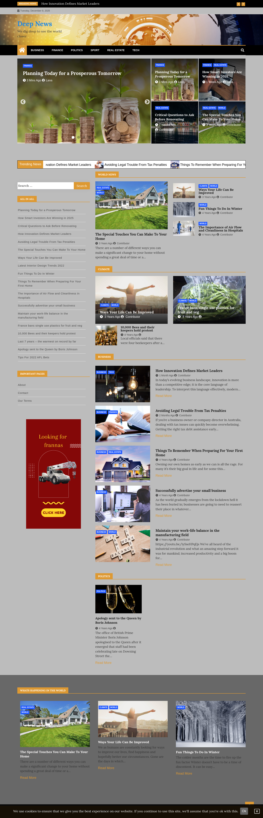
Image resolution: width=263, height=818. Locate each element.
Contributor (232, 124)
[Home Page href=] (22, 51)
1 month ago (165, 375)
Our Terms (25, 400)
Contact (23, 392)
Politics (77, 50)
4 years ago (207, 212)
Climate (203, 186)
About (22, 384)
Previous (22, 101)
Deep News (34, 24)
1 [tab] (73, 137)
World (221, 108)
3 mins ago (32, 80)
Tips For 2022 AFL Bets (33, 357)
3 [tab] (84, 137)
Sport (95, 50)
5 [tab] (95, 137)
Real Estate (116, 50)
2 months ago (165, 415)
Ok (244, 811)
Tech (135, 50)
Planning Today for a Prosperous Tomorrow (72, 73)
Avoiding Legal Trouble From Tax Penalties (146, 165)
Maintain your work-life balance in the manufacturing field (188, 532)
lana (47, 80)
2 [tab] (78, 137)
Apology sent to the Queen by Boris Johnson (47, 349)
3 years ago (212, 124)
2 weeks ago (165, 124)
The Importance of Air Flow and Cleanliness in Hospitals (221, 228)
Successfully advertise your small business (191, 490)
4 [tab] (89, 137)
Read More (164, 396)
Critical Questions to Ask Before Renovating (174, 117)
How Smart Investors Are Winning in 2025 (222, 74)
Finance (57, 50)
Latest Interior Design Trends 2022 (41, 265)
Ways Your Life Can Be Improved (216, 191)
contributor (164, 129)
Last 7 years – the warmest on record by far (47, 341)
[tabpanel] (84, 101)
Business (37, 50)
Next (146, 101)
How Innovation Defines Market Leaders (70, 4)
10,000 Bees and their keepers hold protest (138, 328)
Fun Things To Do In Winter (220, 209)
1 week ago (212, 82)
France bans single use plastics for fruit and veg (50, 325)
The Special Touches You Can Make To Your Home (221, 117)
